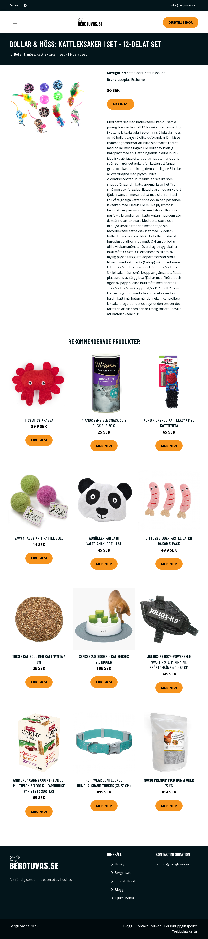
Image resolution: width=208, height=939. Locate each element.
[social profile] (25, 5)
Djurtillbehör (181, 22)
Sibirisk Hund (125, 881)
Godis (138, 73)
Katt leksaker (155, 73)
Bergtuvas (123, 872)
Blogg (119, 889)
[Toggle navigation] (15, 22)
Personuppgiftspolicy (180, 926)
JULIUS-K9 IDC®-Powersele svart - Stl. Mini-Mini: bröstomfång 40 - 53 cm (169, 662)
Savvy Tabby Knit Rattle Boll (39, 538)
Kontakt (142, 926)
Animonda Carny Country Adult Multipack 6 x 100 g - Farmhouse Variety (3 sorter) (39, 785)
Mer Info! (120, 104)
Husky (119, 864)
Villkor (156, 926)
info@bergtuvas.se (183, 5)
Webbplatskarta (184, 931)
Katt (130, 73)
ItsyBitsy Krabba (39, 420)
